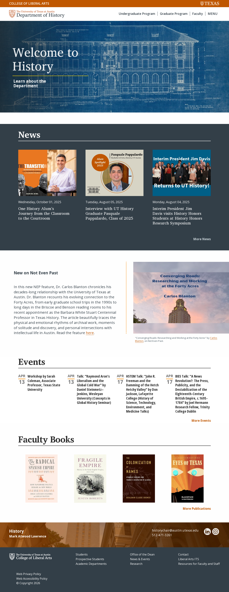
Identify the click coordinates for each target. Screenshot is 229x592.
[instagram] (215, 532)
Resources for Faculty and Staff (199, 564)
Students (82, 554)
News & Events (140, 559)
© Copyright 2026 (28, 583)
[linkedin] (207, 532)
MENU (213, 14)
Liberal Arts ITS (188, 559)
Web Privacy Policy (28, 574)
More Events (201, 421)
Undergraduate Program (137, 14)
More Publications (197, 509)
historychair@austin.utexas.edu (175, 530)
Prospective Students (90, 559)
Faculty (197, 14)
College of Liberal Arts (29, 3)
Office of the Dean (142, 554)
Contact (183, 554)
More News (202, 239)
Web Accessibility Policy (31, 579)
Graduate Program (173, 14)
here (90, 332)
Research (136, 564)
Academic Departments (91, 564)
